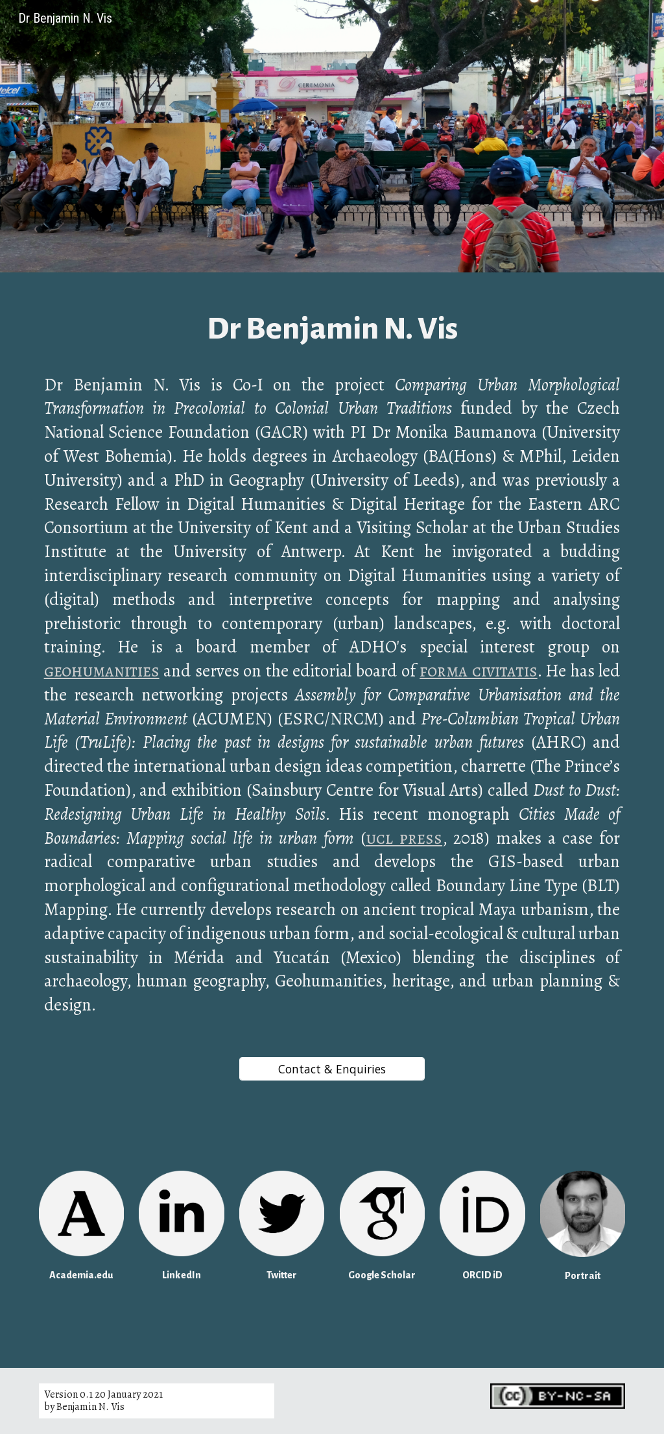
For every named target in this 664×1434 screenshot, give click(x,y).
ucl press (404, 838)
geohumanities (102, 670)
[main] (332, 329)
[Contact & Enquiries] (332, 1069)
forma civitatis (479, 670)
